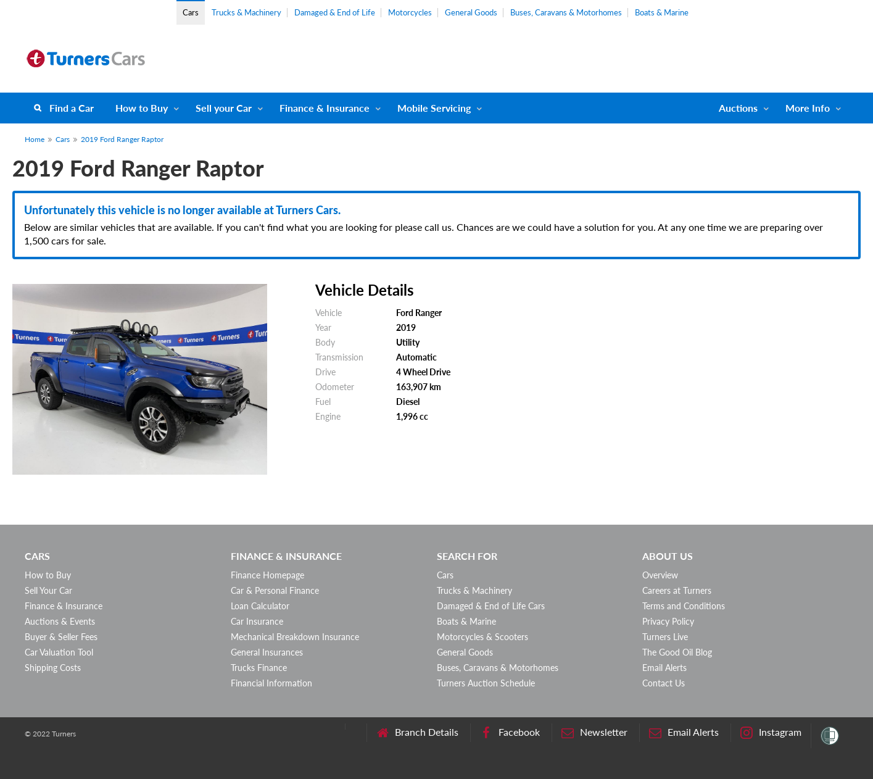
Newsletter (594, 732)
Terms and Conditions (683, 606)
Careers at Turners (676, 590)
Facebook (510, 732)
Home (34, 139)
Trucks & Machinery (246, 12)
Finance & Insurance (324, 108)
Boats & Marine (662, 12)
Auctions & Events (60, 621)
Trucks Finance (259, 667)
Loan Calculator (260, 606)
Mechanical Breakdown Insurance (295, 636)
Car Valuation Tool (59, 652)
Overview (660, 575)
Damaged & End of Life (334, 12)
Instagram (770, 732)
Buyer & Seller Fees (61, 636)
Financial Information (271, 683)
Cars (191, 12)
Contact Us (663, 683)
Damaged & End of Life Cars (491, 606)
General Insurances (267, 652)
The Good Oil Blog (677, 652)
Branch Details (417, 732)
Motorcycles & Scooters (482, 636)
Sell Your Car (48, 590)
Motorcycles (410, 12)
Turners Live (665, 636)
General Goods (471, 12)
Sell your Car (224, 108)
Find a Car (71, 108)
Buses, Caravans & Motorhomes (566, 12)
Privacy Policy (668, 621)
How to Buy (141, 108)
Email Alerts (664, 667)
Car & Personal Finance (275, 590)
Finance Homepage (267, 575)
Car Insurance (257, 621)
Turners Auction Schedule (486, 683)
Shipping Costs (53, 667)
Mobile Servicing (434, 108)
